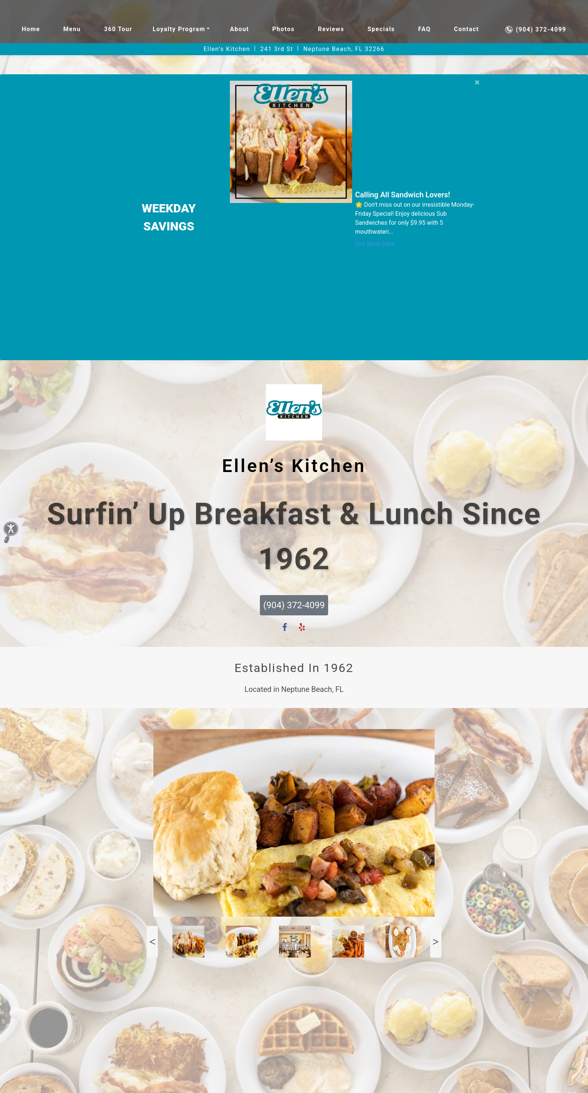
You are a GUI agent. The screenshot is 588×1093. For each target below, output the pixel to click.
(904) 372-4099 (535, 29)
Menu (72, 29)
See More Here (375, 243)
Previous (152, 942)
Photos (283, 29)
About (239, 29)
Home (31, 29)
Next (435, 942)
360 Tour (118, 29)
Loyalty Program (179, 29)
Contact (466, 29)
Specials (381, 29)
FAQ (424, 29)
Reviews (331, 29)
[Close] (477, 81)
